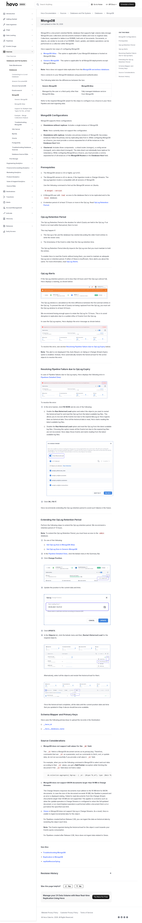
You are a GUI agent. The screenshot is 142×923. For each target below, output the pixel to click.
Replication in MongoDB (53, 857)
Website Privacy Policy (49, 913)
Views (46, 811)
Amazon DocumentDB (19, 81)
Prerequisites (123, 41)
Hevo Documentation (48, 13)
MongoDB (23, 95)
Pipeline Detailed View (58, 554)
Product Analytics (20, 177)
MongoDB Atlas (20, 104)
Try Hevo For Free (101, 897)
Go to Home (96, 4)
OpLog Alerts (123, 49)
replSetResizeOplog (51, 861)
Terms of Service (86, 913)
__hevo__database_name (53, 729)
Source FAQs (20, 186)
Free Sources (11, 56)
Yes (68, 886)
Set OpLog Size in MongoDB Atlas (61, 545)
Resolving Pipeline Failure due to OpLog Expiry (127, 54)
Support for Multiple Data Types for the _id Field (23, 110)
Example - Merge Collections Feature (21, 117)
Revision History (124, 76)
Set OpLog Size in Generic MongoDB (62, 549)
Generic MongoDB (21, 99)
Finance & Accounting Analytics (20, 168)
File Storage (21, 159)
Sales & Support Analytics (20, 181)
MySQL (23, 134)
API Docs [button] (110, 4)
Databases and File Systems (21, 61)
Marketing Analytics (20, 172)
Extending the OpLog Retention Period (126, 61)
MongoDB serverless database (96, 69)
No (78, 886)
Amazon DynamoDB (23, 86)
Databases (22, 70)
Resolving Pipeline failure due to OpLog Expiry (85, 347)
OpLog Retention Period (127, 45)
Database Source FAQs (23, 154)
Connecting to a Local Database (19, 76)
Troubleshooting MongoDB (25, 123)
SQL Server (23, 129)
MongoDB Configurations (127, 37)
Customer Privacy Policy (69, 913)
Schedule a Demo (127, 4)
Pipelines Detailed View (51, 377)
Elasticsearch (23, 90)
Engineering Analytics (20, 163)
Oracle (23, 138)
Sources (63, 13)
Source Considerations (127, 72)
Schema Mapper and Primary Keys (126, 67)
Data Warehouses (21, 65)
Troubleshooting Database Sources (23, 148)
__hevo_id (47, 724)
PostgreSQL (23, 143)
